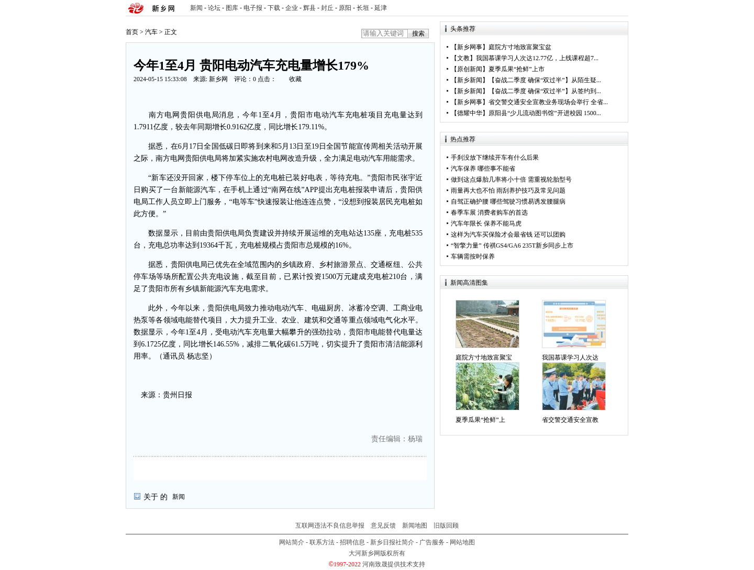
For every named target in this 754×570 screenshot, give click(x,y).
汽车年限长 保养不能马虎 (486, 223)
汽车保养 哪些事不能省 (483, 168)
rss (618, 8)
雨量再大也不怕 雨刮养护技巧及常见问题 (508, 190)
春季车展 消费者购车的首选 (489, 212)
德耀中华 (469, 113)
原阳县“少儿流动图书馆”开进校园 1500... (545, 113)
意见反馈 (383, 525)
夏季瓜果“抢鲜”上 (480, 419)
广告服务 (432, 542)
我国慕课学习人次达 (570, 357)
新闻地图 (414, 525)
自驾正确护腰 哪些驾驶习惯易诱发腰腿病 (508, 201)
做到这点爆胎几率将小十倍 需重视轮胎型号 (511, 179)
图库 (232, 8)
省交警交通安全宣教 (570, 419)
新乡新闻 (469, 80)
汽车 (151, 32)
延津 (380, 8)
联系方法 (322, 542)
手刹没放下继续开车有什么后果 (495, 157)
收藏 (295, 79)
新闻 (196, 8)
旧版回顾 (446, 525)
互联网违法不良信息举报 (329, 525)
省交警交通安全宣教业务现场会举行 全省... (548, 102)
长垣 (363, 8)
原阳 (345, 8)
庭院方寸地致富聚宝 (484, 357)
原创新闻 (469, 69)
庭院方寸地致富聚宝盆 (520, 47)
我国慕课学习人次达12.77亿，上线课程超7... (537, 58)
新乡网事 (469, 47)
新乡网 (218, 79)
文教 (463, 58)
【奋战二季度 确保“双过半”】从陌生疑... (545, 80)
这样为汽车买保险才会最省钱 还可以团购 (508, 234)
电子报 (252, 8)
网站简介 (291, 542)
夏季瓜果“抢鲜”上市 (517, 69)
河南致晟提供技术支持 (393, 564)
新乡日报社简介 (392, 542)
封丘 (327, 8)
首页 (132, 32)
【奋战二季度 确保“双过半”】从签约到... (545, 91)
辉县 (309, 8)
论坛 (214, 8)
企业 (291, 8)
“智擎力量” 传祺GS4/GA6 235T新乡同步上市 (512, 245)
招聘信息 (352, 542)
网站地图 (462, 542)
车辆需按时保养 (473, 256)
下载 (274, 8)
